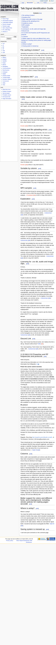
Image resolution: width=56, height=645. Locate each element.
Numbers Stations (7, 79)
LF (3, 45)
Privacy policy (9, 540)
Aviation (5, 59)
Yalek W (34, 450)
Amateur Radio (6, 75)
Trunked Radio (6, 77)
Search (2, 34)
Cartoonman (48, 213)
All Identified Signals (8, 20)
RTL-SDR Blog (6, 29)
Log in (52, 0)
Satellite (5, 61)
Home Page (6, 18)
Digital (4, 73)
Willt (39, 344)
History (45, 2)
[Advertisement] (9, 131)
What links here (6, 89)
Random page (6, 26)
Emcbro (22, 70)
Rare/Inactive (6, 70)
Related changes (7, 91)
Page (23, 2)
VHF (4, 50)
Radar (4, 62)
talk (27, 70)
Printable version (7, 95)
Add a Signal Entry (7, 27)
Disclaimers (29, 542)
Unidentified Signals (8, 22)
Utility (4, 83)
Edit (38, 2)
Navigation (5, 66)
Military (4, 57)
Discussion (30, 2)
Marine (4, 64)
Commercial (6, 81)
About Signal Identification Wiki (24, 540)
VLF (4, 43)
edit (43, 50)
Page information (7, 98)
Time (4, 84)
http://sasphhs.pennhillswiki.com (41, 437)
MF (3, 47)
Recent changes (7, 24)
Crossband (30, 195)
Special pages (6, 93)
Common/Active (7, 68)
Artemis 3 (5, 31)
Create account (43, 0)
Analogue (5, 72)
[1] (37, 364)
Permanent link (6, 96)
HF (3, 49)
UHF (4, 52)
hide (40, 13)
